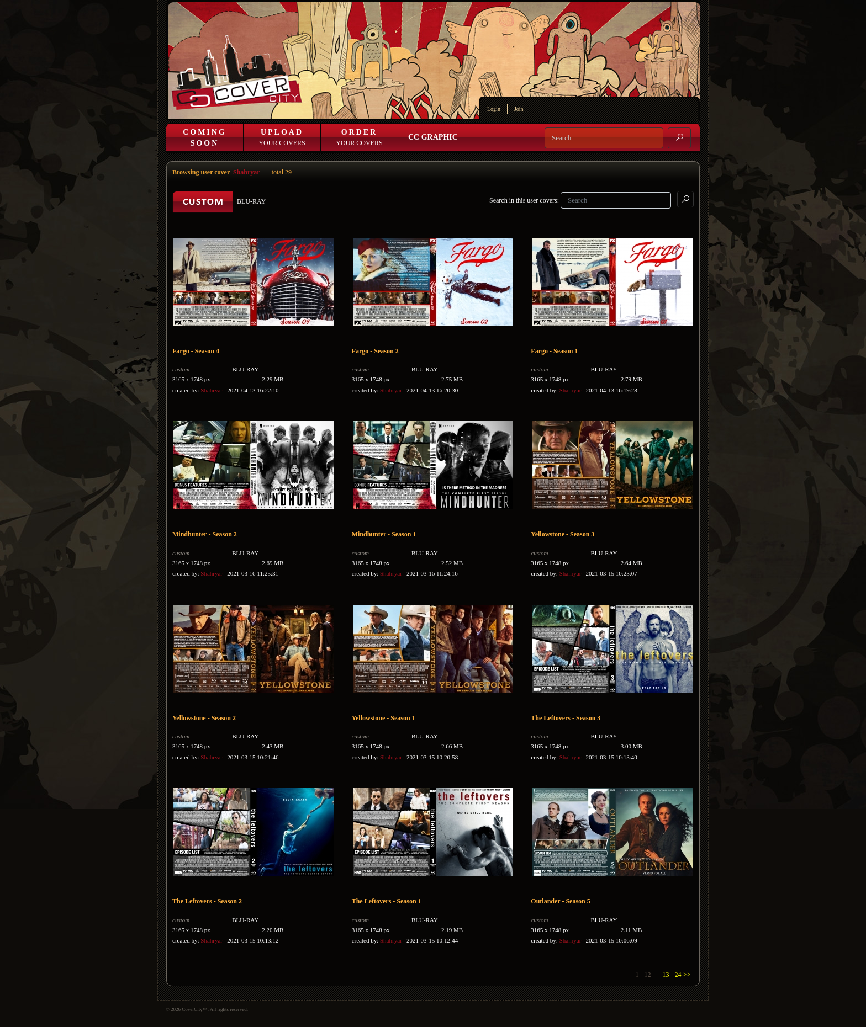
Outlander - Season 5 (560, 901)
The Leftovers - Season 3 (565, 718)
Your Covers (281, 137)
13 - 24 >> (676, 974)
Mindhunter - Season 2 (204, 534)
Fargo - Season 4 (195, 351)
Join (519, 109)
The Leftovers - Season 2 (207, 901)
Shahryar (246, 172)
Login (493, 109)
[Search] (604, 137)
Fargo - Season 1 (554, 351)
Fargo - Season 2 (375, 351)
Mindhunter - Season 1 (384, 534)
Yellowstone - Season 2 (204, 718)
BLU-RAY (245, 369)
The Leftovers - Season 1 (386, 901)
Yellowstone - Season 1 (383, 718)
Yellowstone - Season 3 (562, 534)
